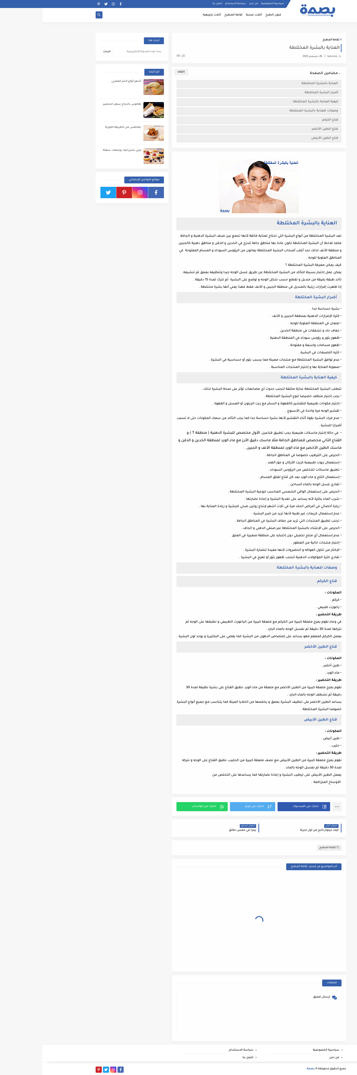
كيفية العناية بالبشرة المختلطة (273, 101)
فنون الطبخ (231, 15)
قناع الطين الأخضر (282, 129)
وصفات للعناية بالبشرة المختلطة (271, 111)
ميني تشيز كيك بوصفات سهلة (80, 150)
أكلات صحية (212, 15)
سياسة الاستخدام (193, 3)
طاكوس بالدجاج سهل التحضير (80, 104)
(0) (138, 56)
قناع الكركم (287, 120)
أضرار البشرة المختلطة (278, 92)
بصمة (268, 1068)
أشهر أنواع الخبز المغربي (84, 81)
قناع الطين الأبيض (282, 138)
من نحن (211, 3)
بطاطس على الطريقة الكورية (81, 127)
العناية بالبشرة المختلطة (277, 83)
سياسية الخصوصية (230, 3)
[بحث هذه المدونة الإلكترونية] (96, 52)
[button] (261, 806)
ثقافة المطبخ (191, 15)
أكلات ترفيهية (170, 15)
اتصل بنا (175, 3)
